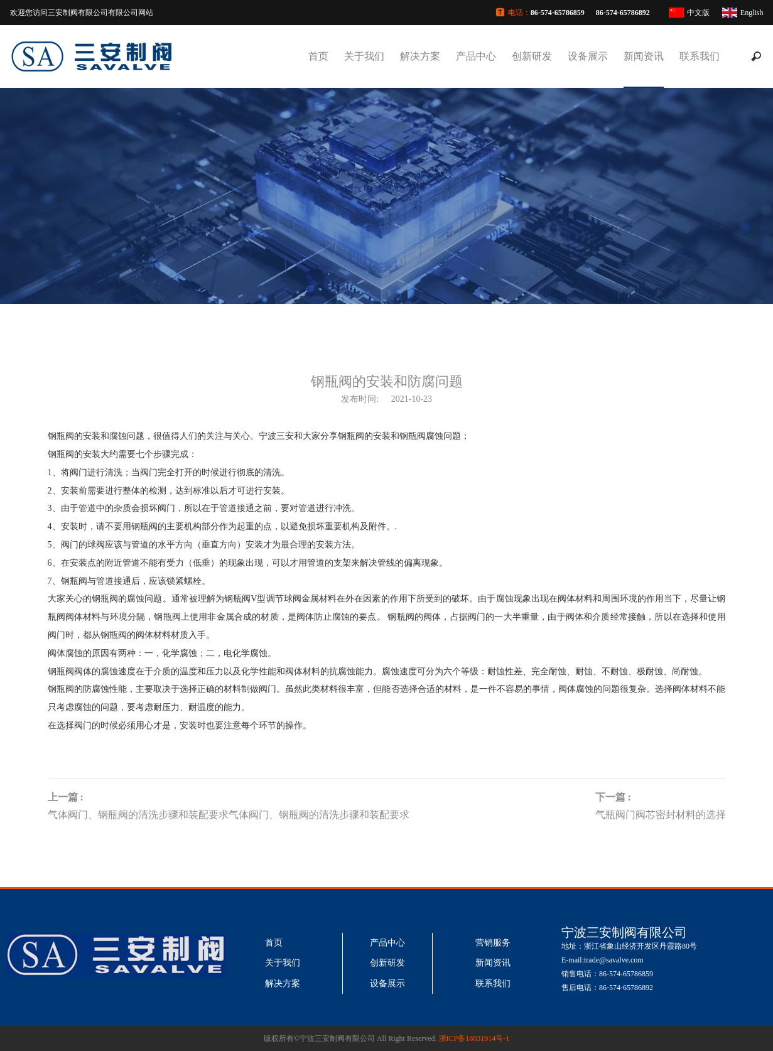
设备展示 (588, 56)
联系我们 (699, 56)
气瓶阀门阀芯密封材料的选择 (660, 814)
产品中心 (476, 56)
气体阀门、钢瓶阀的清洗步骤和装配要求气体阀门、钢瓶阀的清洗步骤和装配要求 (228, 814)
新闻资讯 (644, 56)
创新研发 (532, 56)
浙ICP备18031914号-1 (474, 1038)
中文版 (698, 12)
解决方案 (420, 56)
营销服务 (493, 942)
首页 (318, 56)
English (752, 12)
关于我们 (364, 56)
